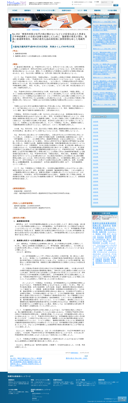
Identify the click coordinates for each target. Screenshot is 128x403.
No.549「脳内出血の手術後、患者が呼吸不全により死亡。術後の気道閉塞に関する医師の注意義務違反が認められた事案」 (105, 27)
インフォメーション (37, 396)
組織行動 (102, 232)
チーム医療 (108, 250)
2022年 (95, 135)
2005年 (95, 195)
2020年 (95, 142)
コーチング (103, 248)
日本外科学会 (100, 239)
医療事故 (99, 230)
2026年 (95, 121)
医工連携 (108, 236)
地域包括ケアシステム (104, 263)
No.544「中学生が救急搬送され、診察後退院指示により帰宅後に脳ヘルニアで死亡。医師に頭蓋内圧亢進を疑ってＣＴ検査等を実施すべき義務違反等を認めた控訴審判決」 (105, 97)
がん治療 (104, 243)
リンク (34, 395)
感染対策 (108, 237)
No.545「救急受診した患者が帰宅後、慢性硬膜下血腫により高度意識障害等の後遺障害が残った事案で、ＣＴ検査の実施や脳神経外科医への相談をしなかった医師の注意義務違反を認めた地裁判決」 (105, 85)
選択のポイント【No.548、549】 (104, 21)
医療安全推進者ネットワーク (19, 376)
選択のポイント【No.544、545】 (104, 77)
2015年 (95, 160)
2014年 (95, 164)
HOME (28, 29)
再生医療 (106, 259)
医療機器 (99, 261)
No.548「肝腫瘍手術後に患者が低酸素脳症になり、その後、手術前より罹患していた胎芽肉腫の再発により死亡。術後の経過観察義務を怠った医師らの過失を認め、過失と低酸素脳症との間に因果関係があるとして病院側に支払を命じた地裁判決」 (105, 39)
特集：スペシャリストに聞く (41, 380)
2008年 (95, 185)
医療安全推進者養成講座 (104, 223)
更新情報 (34, 398)
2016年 (95, 157)
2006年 (95, 192)
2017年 (95, 153)
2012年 (95, 171)
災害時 (113, 239)
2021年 (95, 139)
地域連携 (100, 237)
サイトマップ (35, 400)
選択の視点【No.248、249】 (77, 358)
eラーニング (97, 241)
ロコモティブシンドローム (104, 256)
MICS (105, 241)
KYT (108, 234)
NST (110, 241)
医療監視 (106, 261)
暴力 (108, 239)
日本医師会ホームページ (112, 399)
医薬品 (98, 234)
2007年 (95, 188)
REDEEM (96, 243)
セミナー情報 (80, 380)
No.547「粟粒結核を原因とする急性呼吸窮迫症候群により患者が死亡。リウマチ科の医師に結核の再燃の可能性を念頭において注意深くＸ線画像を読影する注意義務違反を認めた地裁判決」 (105, 56)
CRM (104, 234)
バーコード (106, 254)
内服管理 (99, 259)
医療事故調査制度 (104, 226)
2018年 (95, 150)
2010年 (95, 178)
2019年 (95, 146)
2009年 (95, 181)
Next (115, 109)
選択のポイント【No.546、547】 (104, 48)
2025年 (95, 125)
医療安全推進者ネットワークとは (40, 393)
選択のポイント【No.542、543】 (104, 104)
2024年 (95, 128)
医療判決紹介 (74, 352)
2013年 (95, 167)
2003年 (95, 202)
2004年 (95, 199)
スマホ (110, 248)
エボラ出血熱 (100, 246)
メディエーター (106, 255)
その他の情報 (13, 389)
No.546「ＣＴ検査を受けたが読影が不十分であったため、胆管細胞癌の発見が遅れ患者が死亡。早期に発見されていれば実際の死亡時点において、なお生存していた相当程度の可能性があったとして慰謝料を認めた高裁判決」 (105, 69)
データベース (102, 252)
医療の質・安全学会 (102, 225)
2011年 (95, 174)
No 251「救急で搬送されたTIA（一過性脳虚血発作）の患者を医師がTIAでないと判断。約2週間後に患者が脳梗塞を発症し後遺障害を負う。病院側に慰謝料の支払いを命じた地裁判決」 (26, 361)
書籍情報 (101, 380)
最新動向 (11, 380)
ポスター (100, 236)
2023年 (95, 132)
